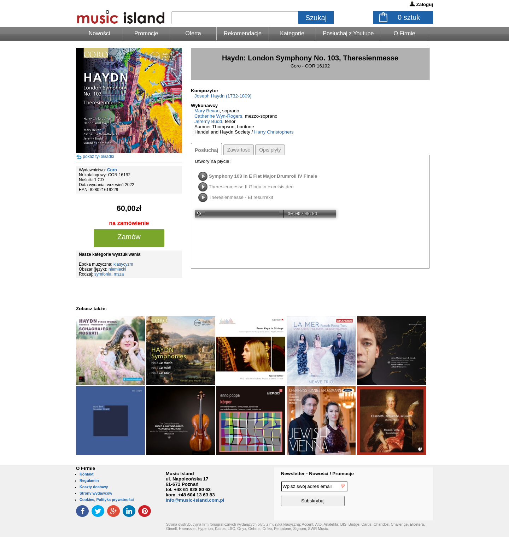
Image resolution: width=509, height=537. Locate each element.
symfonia (102, 274)
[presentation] (404, 495)
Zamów (129, 237)
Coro (112, 169)
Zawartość (238, 150)
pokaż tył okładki (98, 156)
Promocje (146, 33)
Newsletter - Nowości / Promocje (317, 473)
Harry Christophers (274, 132)
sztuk (409, 17)
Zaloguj (424, 4)
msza (119, 274)
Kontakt (87, 474)
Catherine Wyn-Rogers (218, 116)
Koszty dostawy (94, 487)
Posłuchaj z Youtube (348, 33)
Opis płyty (270, 150)
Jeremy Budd (208, 121)
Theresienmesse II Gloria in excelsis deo (251, 186)
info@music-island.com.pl (195, 500)
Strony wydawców (96, 493)
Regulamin (89, 480)
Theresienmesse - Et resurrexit (241, 197)
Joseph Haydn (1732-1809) (223, 96)
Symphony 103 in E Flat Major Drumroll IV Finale (263, 176)
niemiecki (117, 269)
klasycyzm (123, 264)
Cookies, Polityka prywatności (107, 499)
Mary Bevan (207, 110)
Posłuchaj (206, 150)
